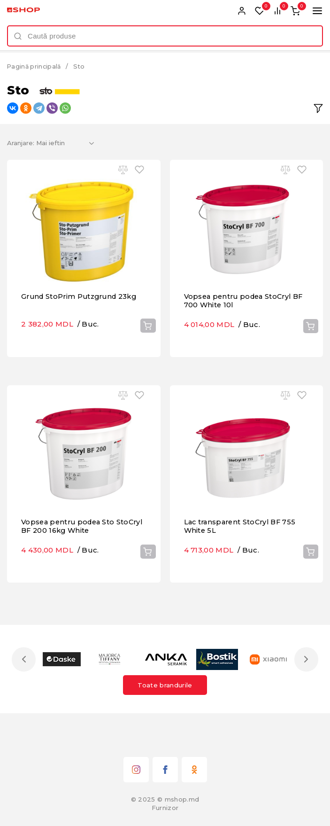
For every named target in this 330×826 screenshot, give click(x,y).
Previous (25, 688)
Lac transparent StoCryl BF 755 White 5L (242, 572)
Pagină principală (35, 66)
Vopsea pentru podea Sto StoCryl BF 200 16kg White (71, 572)
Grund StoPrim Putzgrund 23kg (82, 327)
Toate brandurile (165, 713)
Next (305, 688)
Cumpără (147, 357)
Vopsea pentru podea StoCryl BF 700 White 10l (240, 332)
